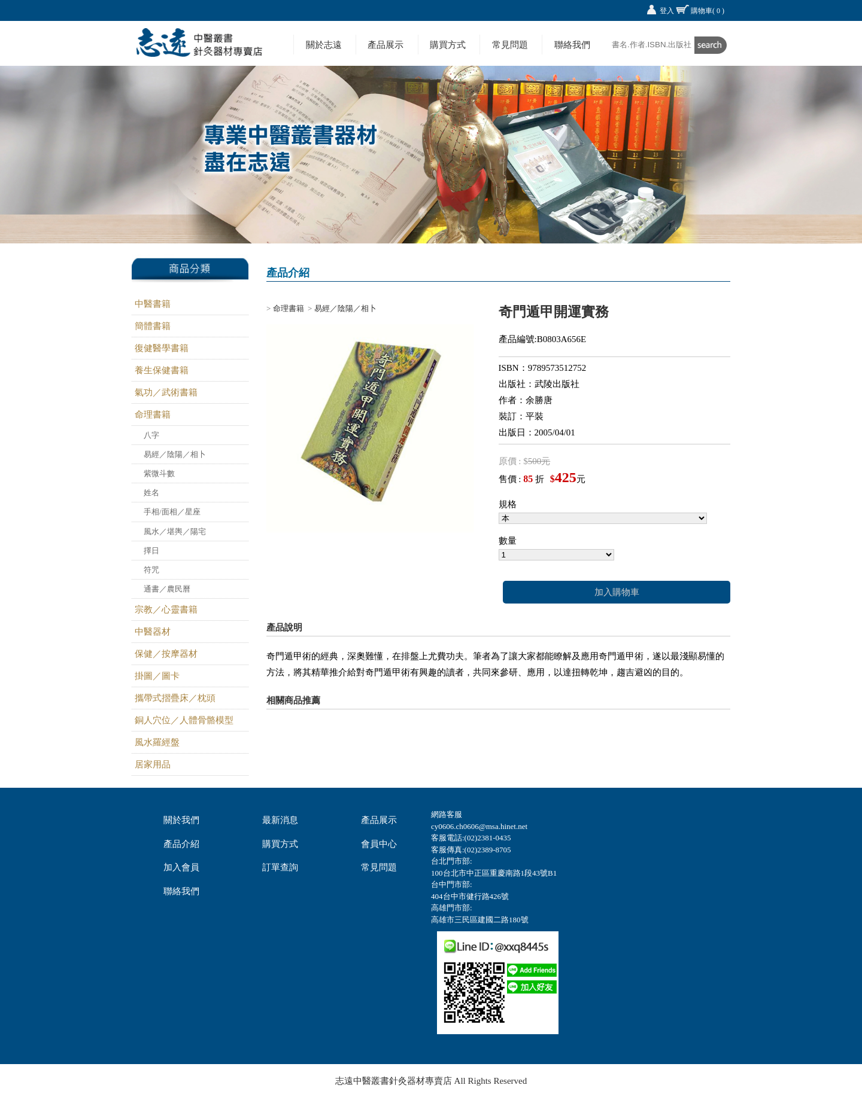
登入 (667, 11)
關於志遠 (324, 44)
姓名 (151, 492)
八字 (151, 435)
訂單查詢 (280, 867)
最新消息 (280, 820)
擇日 (151, 550)
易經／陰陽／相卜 (175, 454)
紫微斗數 (159, 473)
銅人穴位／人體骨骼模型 (184, 720)
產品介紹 (181, 844)
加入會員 (181, 867)
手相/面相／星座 (172, 511)
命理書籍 (153, 414)
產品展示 (385, 44)
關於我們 (181, 820)
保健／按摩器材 (166, 654)
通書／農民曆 (167, 588)
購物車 (707, 11)
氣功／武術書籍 (166, 392)
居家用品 (153, 764)
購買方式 (448, 44)
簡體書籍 (153, 326)
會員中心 (379, 844)
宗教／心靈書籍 (166, 609)
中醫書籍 (153, 304)
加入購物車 (616, 592)
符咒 (151, 569)
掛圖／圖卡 (157, 676)
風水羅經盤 (157, 742)
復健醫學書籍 (162, 348)
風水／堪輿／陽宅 (175, 531)
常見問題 (510, 44)
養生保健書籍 (162, 370)
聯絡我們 (572, 44)
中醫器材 (153, 631)
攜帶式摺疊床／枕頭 (175, 698)
